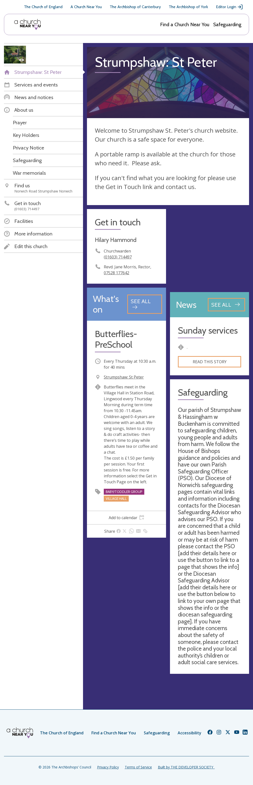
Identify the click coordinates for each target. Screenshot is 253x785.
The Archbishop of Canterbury (135, 6)
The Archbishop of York (188, 6)
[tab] (126, 517)
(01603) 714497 (118, 257)
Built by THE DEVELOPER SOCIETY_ (186, 767)
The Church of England (43, 6)
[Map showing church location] (209, 248)
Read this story (210, 361)
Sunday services (208, 330)
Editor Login (229, 7)
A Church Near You (86, 6)
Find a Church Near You (184, 24)
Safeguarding (227, 24)
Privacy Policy (108, 767)
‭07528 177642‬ (116, 273)
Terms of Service (138, 767)
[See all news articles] (226, 304)
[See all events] (144, 304)
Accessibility (189, 733)
